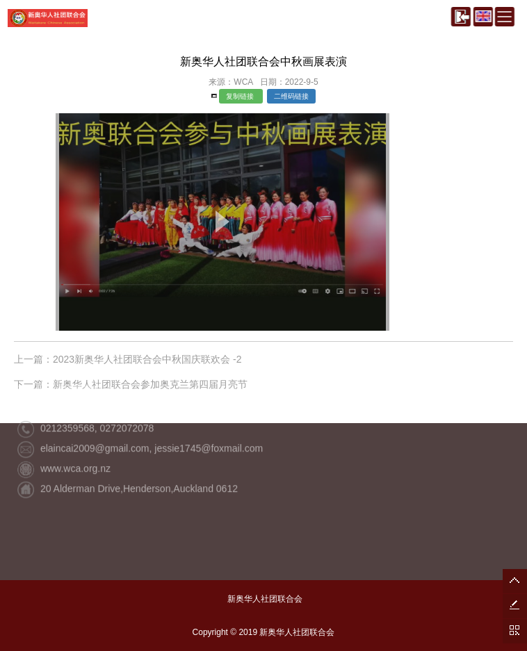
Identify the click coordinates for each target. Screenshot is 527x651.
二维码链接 (291, 96)
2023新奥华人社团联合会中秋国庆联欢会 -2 (147, 359)
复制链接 (241, 96)
